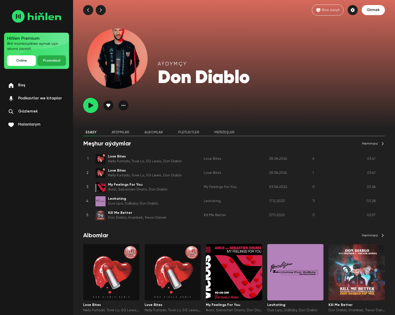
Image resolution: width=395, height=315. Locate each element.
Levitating (212, 201)
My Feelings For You (220, 187)
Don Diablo (172, 161)
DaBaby (131, 203)
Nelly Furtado (119, 161)
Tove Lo (137, 161)
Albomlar (153, 132)
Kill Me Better (215, 215)
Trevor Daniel (155, 217)
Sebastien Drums (132, 189)
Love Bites (212, 159)
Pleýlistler (188, 132)
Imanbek (135, 217)
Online (21, 60)
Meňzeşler (224, 132)
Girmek (373, 10)
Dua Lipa (115, 203)
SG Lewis (153, 161)
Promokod (51, 60)
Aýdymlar (120, 132)
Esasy (91, 132)
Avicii (112, 189)
